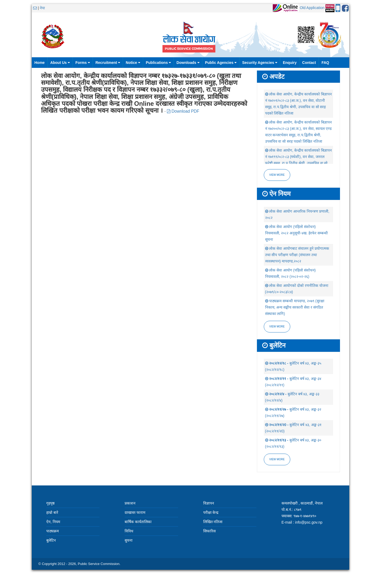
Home (39, 62)
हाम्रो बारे (52, 512)
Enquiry (290, 62)
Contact (309, 62)
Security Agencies (259, 62)
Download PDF (183, 111)
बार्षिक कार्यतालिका (138, 522)
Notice (133, 62)
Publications (158, 62)
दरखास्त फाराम (135, 512)
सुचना (129, 540)
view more (277, 326)
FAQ (325, 62)
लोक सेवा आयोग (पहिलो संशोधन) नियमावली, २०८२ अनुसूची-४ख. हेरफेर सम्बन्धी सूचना (296, 233)
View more (277, 174)
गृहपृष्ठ (50, 503)
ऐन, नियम (53, 522)
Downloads (187, 62)
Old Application (312, 8)
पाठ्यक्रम (52, 531)
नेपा (42, 8)
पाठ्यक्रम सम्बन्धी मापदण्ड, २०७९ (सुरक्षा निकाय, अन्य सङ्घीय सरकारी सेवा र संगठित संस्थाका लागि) (294, 307)
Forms (82, 62)
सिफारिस (209, 531)
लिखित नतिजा (213, 522)
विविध (129, 531)
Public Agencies (221, 62)
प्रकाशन (130, 503)
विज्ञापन (208, 503)
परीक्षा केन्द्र (211, 512)
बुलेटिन (51, 540)
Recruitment (108, 62)
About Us (60, 62)
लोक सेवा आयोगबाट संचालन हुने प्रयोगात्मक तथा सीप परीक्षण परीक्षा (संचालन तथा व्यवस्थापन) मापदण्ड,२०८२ (297, 254)
